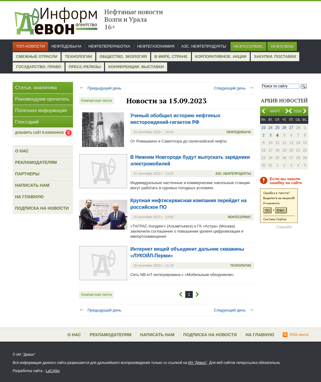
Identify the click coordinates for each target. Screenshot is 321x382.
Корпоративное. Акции (220, 56)
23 (263, 128)
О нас (22, 151)
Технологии (78, 56)
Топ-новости (30, 46)
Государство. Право (38, 66)
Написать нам (32, 185)
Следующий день (234, 88)
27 (291, 128)
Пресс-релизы (85, 66)
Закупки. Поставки (275, 56)
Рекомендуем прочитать (42, 99)
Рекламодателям (36, 162)
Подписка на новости (42, 208)
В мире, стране (171, 56)
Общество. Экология (123, 56)
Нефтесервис (248, 46)
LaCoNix (52, 371)
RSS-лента (295, 334)
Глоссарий (27, 121)
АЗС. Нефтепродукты (203, 46)
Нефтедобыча (66, 46)
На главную (29, 196)
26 (284, 128)
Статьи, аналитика (36, 87)
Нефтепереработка (109, 46)
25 (277, 128)
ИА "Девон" (197, 363)
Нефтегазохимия (155, 46)
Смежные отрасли (36, 56)
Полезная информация (41, 110)
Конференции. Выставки (136, 66)
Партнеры (27, 173)
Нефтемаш (282, 46)
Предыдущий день (100, 88)
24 (270, 128)
